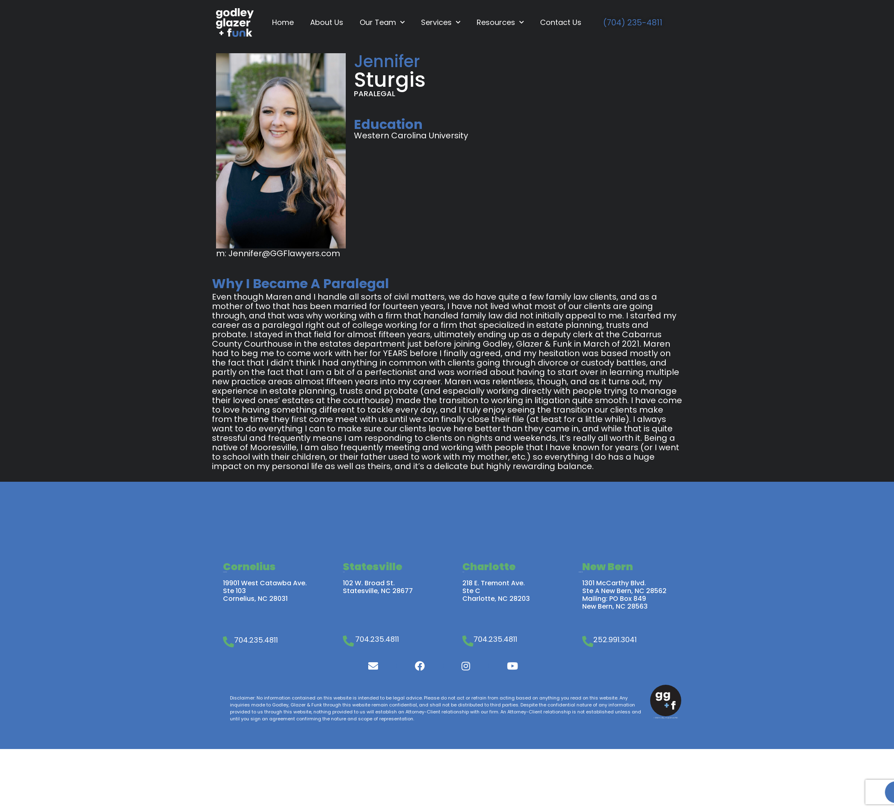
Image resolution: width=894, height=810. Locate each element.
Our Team (382, 22)
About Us (326, 22)
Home (283, 22)
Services (440, 22)
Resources (500, 22)
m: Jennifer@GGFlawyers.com (278, 253)
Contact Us (560, 22)
